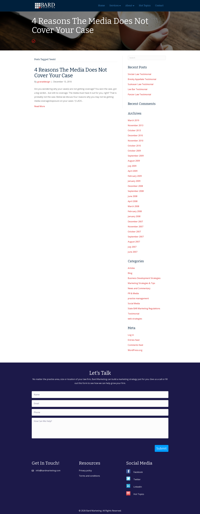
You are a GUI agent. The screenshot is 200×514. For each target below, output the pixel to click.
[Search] (147, 58)
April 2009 (132, 171)
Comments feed (135, 345)
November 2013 (135, 125)
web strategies (135, 318)
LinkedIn (137, 486)
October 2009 (134, 150)
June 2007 (132, 251)
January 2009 (134, 181)
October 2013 (134, 130)
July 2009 (132, 165)
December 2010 (135, 135)
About (128, 5)
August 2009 (134, 160)
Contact (159, 5)
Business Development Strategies (144, 278)
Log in (131, 335)
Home (101, 5)
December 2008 (135, 186)
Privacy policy (85, 470)
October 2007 (134, 231)
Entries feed (133, 340)
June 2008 (132, 196)
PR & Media (133, 293)
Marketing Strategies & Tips (141, 283)
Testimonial (133, 313)
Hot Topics (144, 5)
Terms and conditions (89, 475)
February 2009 (135, 176)
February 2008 (135, 211)
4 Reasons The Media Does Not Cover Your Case (70, 73)
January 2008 (134, 216)
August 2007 (134, 241)
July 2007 (132, 246)
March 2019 (133, 120)
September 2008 (136, 191)
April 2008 (132, 201)
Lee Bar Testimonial (137, 89)
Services (114, 5)
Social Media (134, 303)
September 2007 (136, 236)
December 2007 (135, 221)
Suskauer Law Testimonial (140, 84)
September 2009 (136, 155)
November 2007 (135, 226)
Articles (131, 268)
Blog (130, 273)
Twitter (137, 479)
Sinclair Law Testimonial (139, 74)
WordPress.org (135, 350)
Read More (39, 106)
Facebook (138, 472)
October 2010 (134, 145)
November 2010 (135, 140)
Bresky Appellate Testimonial (142, 79)
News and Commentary (139, 288)
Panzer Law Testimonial (139, 94)
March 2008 (133, 206)
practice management (138, 298)
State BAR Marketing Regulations (144, 308)
